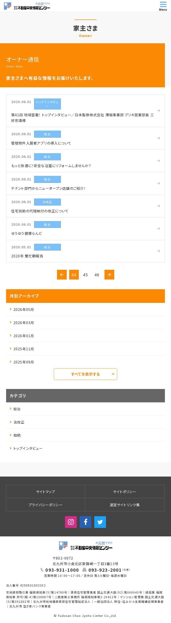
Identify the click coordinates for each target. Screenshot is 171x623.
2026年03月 (22, 322)
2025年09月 (22, 361)
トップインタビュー (26, 448)
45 (85, 274)
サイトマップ (45, 491)
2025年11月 (22, 348)
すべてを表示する (92, 374)
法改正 (17, 421)
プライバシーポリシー (45, 504)
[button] (62, 275)
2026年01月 (22, 335)
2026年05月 (22, 309)
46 (97, 274)
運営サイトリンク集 (125, 504)
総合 (15, 408)
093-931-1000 (62, 570)
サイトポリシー (124, 491)
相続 (15, 435)
